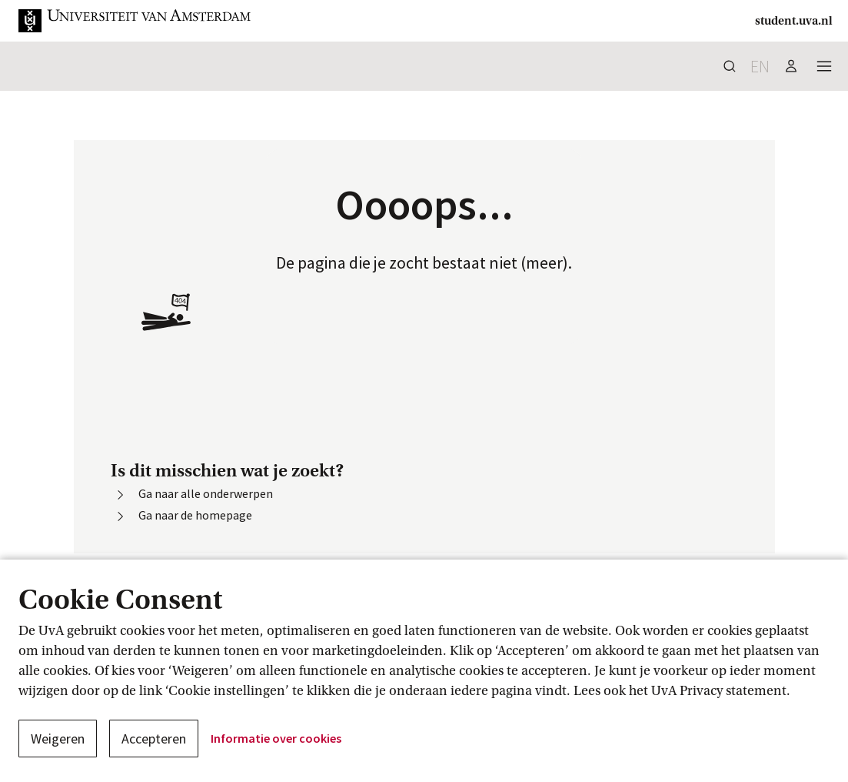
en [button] (760, 66)
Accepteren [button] (153, 738)
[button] (135, 20)
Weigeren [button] (58, 738)
